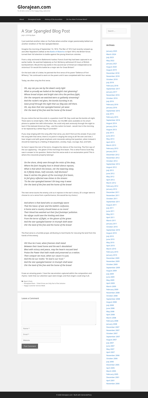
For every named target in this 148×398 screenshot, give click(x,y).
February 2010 (112, 252)
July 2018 (110, 82)
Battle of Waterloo (57, 51)
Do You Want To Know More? (76, 19)
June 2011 (110, 211)
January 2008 (111, 324)
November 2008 (112, 292)
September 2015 (113, 111)
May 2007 (110, 349)
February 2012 (112, 186)
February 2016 (112, 104)
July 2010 (110, 236)
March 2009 (111, 286)
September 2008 (113, 299)
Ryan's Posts (28, 281)
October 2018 (111, 79)
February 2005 (112, 374)
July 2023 (110, 57)
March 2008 (111, 318)
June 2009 (110, 277)
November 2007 (112, 330)
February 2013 (112, 148)
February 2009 (112, 289)
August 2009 (111, 270)
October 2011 (111, 198)
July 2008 (110, 305)
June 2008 (110, 308)
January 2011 (111, 223)
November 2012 (112, 158)
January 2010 (111, 255)
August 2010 (111, 233)
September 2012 (113, 164)
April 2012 (110, 180)
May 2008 (110, 311)
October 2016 (111, 98)
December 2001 (112, 377)
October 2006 (111, 358)
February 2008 (112, 321)
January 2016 (111, 107)
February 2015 (112, 117)
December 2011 (112, 192)
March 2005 (111, 371)
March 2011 (111, 220)
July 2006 (110, 361)
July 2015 (110, 114)
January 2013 (111, 151)
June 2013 (110, 136)
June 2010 (110, 239)
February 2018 (112, 85)
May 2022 (110, 60)
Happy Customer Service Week (34, 286)
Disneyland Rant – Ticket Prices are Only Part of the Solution (44, 283)
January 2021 (111, 63)
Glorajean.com (34, 7)
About (22, 19)
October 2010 (111, 227)
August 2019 (111, 70)
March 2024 (111, 54)
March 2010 (111, 249)
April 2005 (110, 368)
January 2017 (111, 92)
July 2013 (110, 132)
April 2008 (110, 314)
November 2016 (112, 95)
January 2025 (111, 51)
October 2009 (111, 264)
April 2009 (110, 283)
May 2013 (110, 139)
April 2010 (110, 245)
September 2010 (113, 230)
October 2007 (111, 333)
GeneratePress (86, 395)
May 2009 (110, 280)
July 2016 (110, 101)
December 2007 (112, 327)
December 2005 (112, 365)
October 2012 (111, 161)
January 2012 (111, 189)
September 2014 (113, 120)
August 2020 (111, 67)
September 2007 (113, 336)
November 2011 (112, 195)
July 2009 (110, 274)
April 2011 (110, 217)
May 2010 (110, 242)
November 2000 (112, 383)
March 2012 (111, 183)
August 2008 (111, 302)
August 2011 (111, 205)
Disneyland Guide (34, 19)
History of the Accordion (53, 19)
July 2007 (110, 343)
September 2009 (113, 267)
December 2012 (112, 154)
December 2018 (112, 73)
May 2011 (110, 214)
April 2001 (110, 380)
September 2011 (113, 201)
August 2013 (111, 129)
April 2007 (110, 352)
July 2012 (110, 170)
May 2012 (110, 176)
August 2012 (111, 167)
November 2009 (112, 261)
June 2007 (110, 346)
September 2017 (113, 89)
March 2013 (111, 145)
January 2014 (111, 126)
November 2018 (112, 76)
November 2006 (112, 355)
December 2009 (112, 258)
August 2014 (111, 123)
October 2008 (111, 296)
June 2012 (110, 173)
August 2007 (111, 339)
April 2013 (110, 142)
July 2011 (110, 208)
